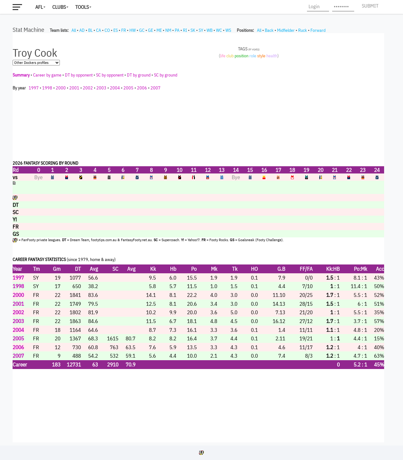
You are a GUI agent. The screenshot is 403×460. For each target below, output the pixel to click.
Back (269, 30)
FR (123, 30)
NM (168, 30)
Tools (82, 7)
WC (219, 30)
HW (132, 30)
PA (177, 30)
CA (98, 30)
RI (185, 30)
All (73, 30)
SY (201, 30)
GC (142, 30)
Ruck (302, 30)
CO (107, 30)
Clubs (59, 7)
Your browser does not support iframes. (198, 237)
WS (228, 30)
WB (210, 30)
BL (90, 30)
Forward (318, 30)
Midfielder (286, 30)
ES (115, 30)
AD (82, 30)
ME (159, 30)
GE (150, 30)
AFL (39, 7)
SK (192, 30)
